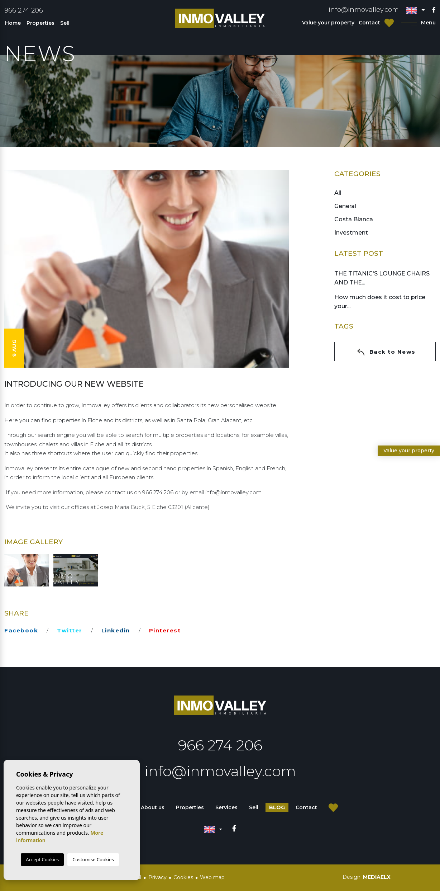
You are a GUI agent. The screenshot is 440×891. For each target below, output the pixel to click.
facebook (21, 630)
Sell (65, 23)
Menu (418, 22)
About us (152, 807)
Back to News (386, 352)
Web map (212, 877)
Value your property (328, 22)
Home (13, 23)
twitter (69, 630)
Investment (351, 232)
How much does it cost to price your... (379, 302)
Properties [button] (40, 23)
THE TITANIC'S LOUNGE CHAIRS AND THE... (382, 278)
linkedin (115, 630)
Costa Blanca (353, 219)
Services (226, 807)
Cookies (183, 877)
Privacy (157, 877)
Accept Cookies (42, 859)
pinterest (165, 630)
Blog (277, 807)
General (345, 206)
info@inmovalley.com (364, 10)
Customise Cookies (93, 859)
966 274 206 (23, 10)
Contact (369, 22)
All (337, 192)
